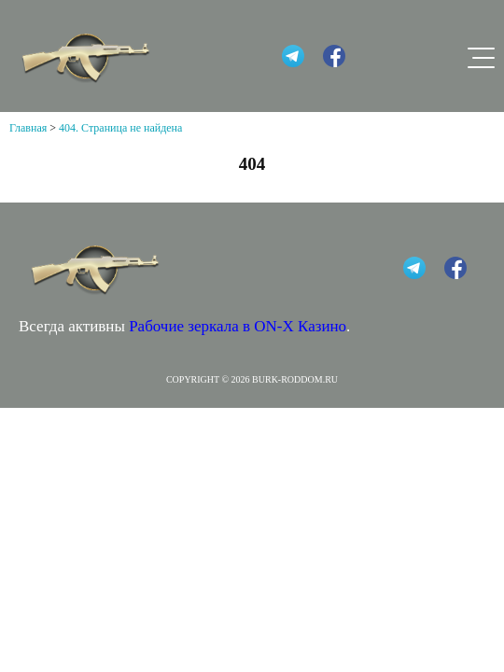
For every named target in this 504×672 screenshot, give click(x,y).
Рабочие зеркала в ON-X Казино (237, 326)
